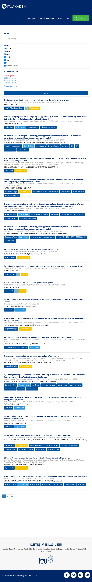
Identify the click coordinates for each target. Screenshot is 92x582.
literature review (32, 389)
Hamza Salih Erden (11, 366)
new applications (10, 449)
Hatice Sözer (9, 127)
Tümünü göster (9, 76)
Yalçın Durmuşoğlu (11, 329)
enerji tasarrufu (65, 192)
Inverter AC (64, 146)
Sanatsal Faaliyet (12, 66)
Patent (8, 48)
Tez (7, 60)
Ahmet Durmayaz (10, 214)
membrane (35, 385)
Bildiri (8, 63)
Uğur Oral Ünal (10, 274)
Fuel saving (81, 484)
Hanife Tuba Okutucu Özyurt (14, 108)
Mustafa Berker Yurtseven (13, 146)
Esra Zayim (8, 408)
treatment (21, 389)
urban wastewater (52, 445)
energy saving (62, 385)
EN (68, 19)
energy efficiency (32, 127)
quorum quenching (75, 385)
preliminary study (53, 449)
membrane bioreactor (49, 385)
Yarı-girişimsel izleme (40, 192)
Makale (8, 46)
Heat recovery (34, 484)
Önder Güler (9, 310)
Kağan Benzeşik (10, 257)
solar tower (54, 214)
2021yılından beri (10, 83)
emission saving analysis (28, 218)
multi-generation (66, 214)
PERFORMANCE (23, 150)
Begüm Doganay (10, 484)
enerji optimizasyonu (12, 195)
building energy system (48, 127)
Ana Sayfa (30, 19)
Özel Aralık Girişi (10, 86)
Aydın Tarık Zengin (11, 192)
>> (12, 496)
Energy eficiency (47, 484)
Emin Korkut (9, 171)
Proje (8, 51)
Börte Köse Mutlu (10, 385)
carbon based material (26, 449)
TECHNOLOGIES (10, 150)
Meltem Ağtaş (9, 445)
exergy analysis (79, 214)
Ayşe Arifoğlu (9, 468)
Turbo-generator (70, 484)
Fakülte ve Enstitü (46, 19)
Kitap (8, 54)
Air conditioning (41, 146)
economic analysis (11, 218)
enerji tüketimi (53, 192)
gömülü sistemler (78, 192)
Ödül (8, 57)
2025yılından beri (10, 80)
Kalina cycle (58, 484)
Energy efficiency (53, 146)
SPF (77, 146)
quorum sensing (10, 389)
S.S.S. (60, 19)
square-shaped (40, 449)
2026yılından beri (10, 78)
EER (72, 146)
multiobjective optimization (39, 214)
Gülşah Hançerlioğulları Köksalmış (16, 347)
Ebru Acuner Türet (11, 237)
